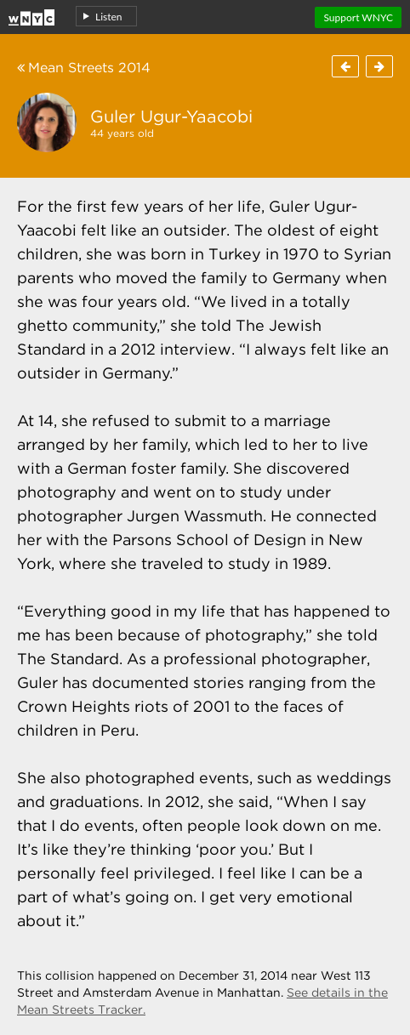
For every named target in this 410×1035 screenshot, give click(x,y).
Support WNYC (358, 17)
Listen (108, 16)
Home (31, 15)
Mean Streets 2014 (84, 68)
